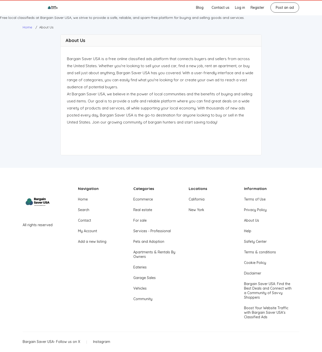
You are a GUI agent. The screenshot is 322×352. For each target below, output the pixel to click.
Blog (200, 7)
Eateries (140, 267)
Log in (240, 7)
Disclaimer (252, 273)
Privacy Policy (255, 210)
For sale (140, 220)
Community (142, 299)
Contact (84, 220)
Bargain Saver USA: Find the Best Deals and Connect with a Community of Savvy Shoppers (268, 291)
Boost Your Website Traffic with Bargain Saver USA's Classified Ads (266, 312)
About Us (251, 220)
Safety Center (255, 241)
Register (257, 7)
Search (83, 210)
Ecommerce (143, 199)
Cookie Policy (255, 262)
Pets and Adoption (148, 241)
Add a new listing (92, 241)
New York (196, 210)
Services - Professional (152, 231)
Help (247, 231)
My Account (87, 231)
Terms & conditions (260, 252)
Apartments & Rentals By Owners (154, 254)
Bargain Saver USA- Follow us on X (51, 341)
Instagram (101, 341)
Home (83, 199)
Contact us (220, 7)
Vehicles (140, 288)
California (197, 199)
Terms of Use (255, 199)
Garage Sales (144, 278)
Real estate (142, 210)
